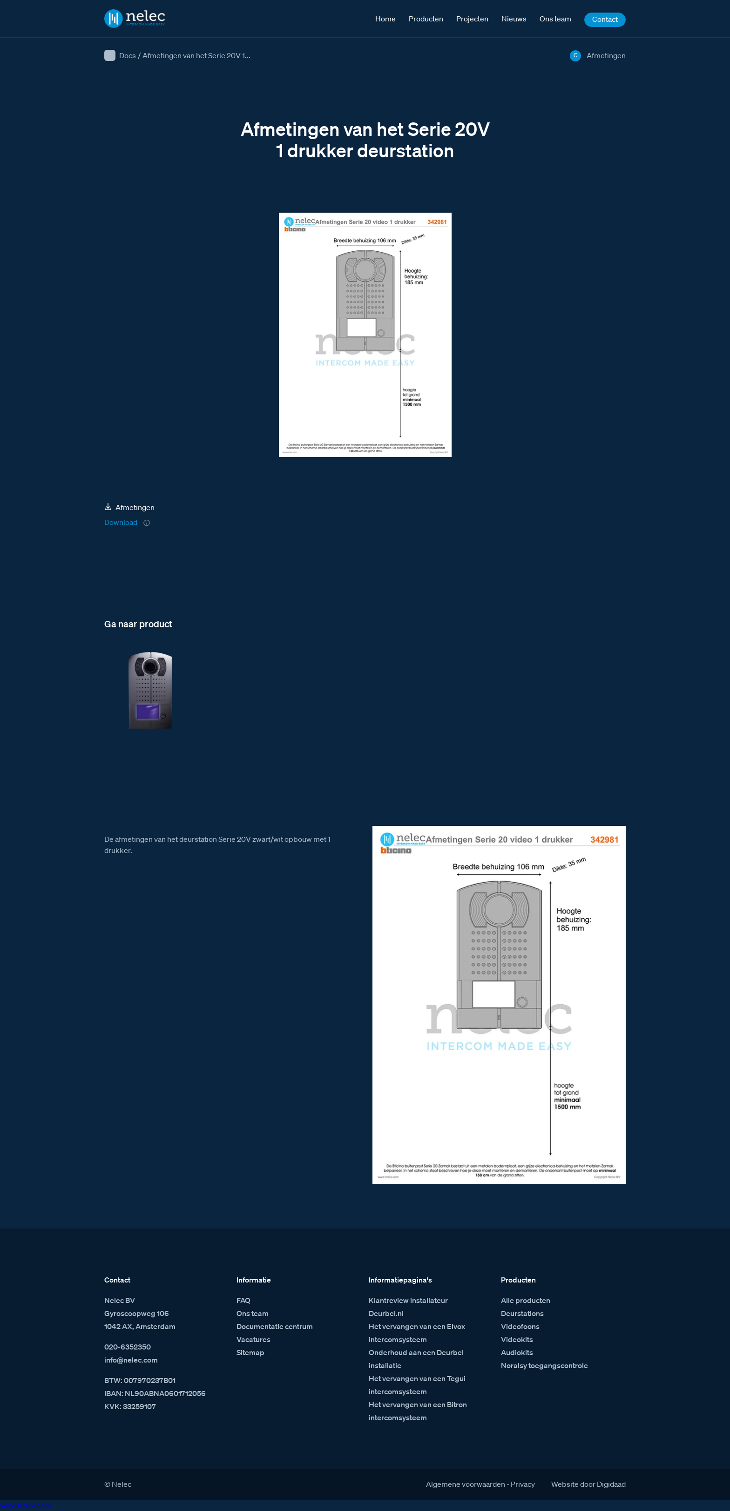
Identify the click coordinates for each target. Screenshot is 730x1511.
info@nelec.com (131, 1359)
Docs (127, 55)
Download (120, 522)
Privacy (523, 1484)
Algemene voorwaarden (465, 1484)
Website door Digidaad (588, 1484)
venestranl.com (25, 1505)
